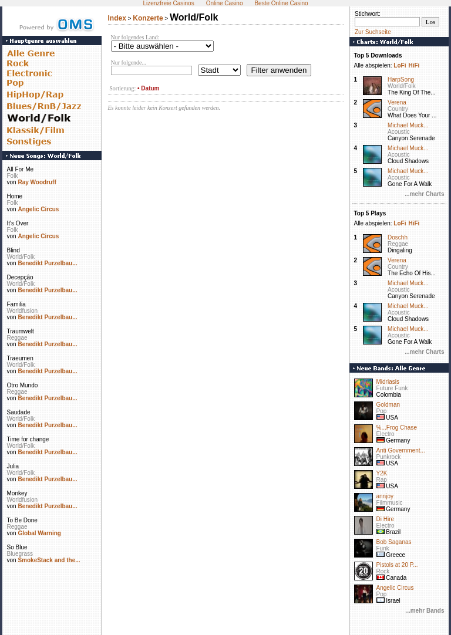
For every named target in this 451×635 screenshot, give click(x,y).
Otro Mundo (22, 385)
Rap (381, 480)
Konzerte (148, 18)
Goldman (388, 404)
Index (117, 18)
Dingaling (400, 250)
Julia (13, 466)
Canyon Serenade (411, 138)
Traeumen (20, 358)
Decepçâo (20, 277)
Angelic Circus (38, 209)
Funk (382, 548)
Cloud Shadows (408, 161)
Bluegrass (20, 553)
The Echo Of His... (412, 273)
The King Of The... (412, 92)
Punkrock (388, 457)
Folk (12, 176)
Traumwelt (20, 331)
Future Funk (392, 388)
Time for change (28, 439)
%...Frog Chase (396, 427)
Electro (385, 434)
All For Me (20, 169)
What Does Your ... (412, 115)
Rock (383, 571)
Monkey (17, 493)
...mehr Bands (424, 610)
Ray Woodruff (37, 182)
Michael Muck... (408, 125)
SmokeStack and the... (49, 560)
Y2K (382, 473)
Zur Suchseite (373, 32)
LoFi (399, 65)
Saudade (19, 412)
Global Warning (39, 533)
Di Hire (385, 519)
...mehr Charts (424, 194)
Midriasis (387, 382)
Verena (397, 102)
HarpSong (401, 79)
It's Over (18, 223)
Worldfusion (22, 311)
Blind (13, 250)
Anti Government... (400, 450)
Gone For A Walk (410, 184)
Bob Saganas (394, 542)
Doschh (398, 237)
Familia (16, 304)
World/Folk (21, 257)
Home (15, 196)
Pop (381, 411)
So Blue (17, 547)
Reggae (17, 338)
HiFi (413, 65)
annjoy (384, 496)
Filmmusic (389, 502)
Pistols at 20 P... (397, 565)
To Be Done (22, 520)
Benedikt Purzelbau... (47, 263)
